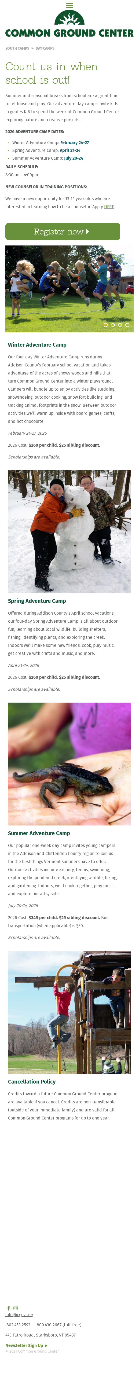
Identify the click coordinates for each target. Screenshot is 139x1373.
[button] (69, 6)
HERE (109, 207)
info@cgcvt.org (19, 1315)
